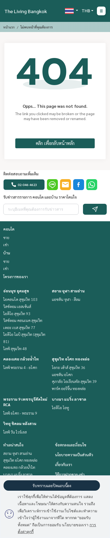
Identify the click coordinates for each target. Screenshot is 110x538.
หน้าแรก (9, 27)
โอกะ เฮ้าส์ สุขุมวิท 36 (68, 367)
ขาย (6, 237)
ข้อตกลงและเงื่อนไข (70, 444)
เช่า (5, 244)
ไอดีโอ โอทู (60, 407)
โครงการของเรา (15, 276)
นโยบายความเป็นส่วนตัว (74, 454)
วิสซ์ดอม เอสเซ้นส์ (17, 306)
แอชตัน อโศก (62, 374)
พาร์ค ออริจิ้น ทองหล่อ (69, 388)
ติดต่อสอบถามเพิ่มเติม (20, 173)
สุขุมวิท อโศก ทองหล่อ (71, 358)
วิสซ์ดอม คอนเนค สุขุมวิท (22, 320)
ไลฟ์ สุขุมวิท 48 (15, 348)
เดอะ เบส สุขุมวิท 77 (19, 327)
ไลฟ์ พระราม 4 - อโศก (20, 367)
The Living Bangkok (25, 11)
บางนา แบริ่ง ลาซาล (69, 399)
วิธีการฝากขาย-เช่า (70, 474)
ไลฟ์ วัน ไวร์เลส (15, 431)
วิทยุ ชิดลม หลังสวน (19, 423)
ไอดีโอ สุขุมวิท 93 (16, 313)
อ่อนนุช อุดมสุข (16, 290)
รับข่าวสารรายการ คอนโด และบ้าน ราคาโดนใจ (40, 196)
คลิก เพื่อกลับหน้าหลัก (55, 143)
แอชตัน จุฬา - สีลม (66, 299)
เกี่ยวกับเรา (63, 464)
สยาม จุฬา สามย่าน (68, 290)
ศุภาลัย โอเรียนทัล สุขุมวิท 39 (74, 381)
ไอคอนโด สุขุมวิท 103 (20, 299)
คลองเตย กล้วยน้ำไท (21, 358)
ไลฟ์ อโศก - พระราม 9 (20, 413)
